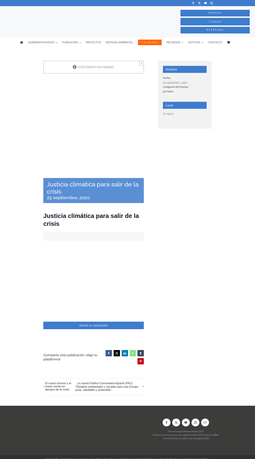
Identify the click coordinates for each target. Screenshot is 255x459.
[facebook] (193, 3)
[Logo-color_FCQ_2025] (48, 9)
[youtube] (205, 3)
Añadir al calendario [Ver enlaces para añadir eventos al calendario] (93, 325)
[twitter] (199, 3)
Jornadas (168, 91)
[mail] (205, 422)
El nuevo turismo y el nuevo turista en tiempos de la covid (58, 386)
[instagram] (211, 3)
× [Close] (141, 62)
